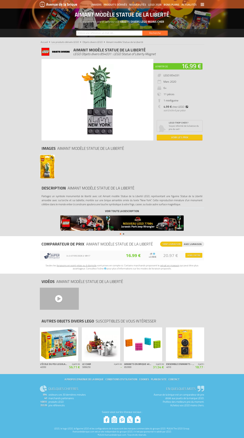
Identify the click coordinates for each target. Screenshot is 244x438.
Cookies (144, 379)
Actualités (189, 5)
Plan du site (159, 379)
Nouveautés (137, 5)
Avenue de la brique (58, 4)
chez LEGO (176, 107)
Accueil (44, 42)
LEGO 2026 (154, 5)
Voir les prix (179, 137)
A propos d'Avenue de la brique (84, 379)
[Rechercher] (155, 33)
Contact (174, 379)
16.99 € (191, 66)
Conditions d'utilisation (121, 379)
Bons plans (171, 5)
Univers (96, 5)
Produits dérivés (115, 5)
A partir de (161, 66)
